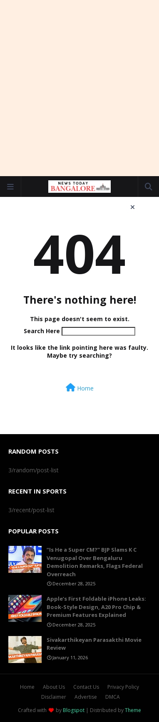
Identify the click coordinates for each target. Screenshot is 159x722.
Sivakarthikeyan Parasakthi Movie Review (94, 644)
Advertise (86, 696)
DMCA (112, 696)
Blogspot (73, 710)
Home (80, 387)
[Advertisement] (79, 87)
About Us (54, 686)
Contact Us (86, 686)
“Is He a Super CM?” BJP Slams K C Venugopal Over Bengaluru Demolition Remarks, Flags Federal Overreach (95, 562)
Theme (133, 710)
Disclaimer (53, 696)
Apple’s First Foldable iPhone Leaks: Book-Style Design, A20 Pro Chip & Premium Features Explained (96, 607)
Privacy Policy (123, 686)
